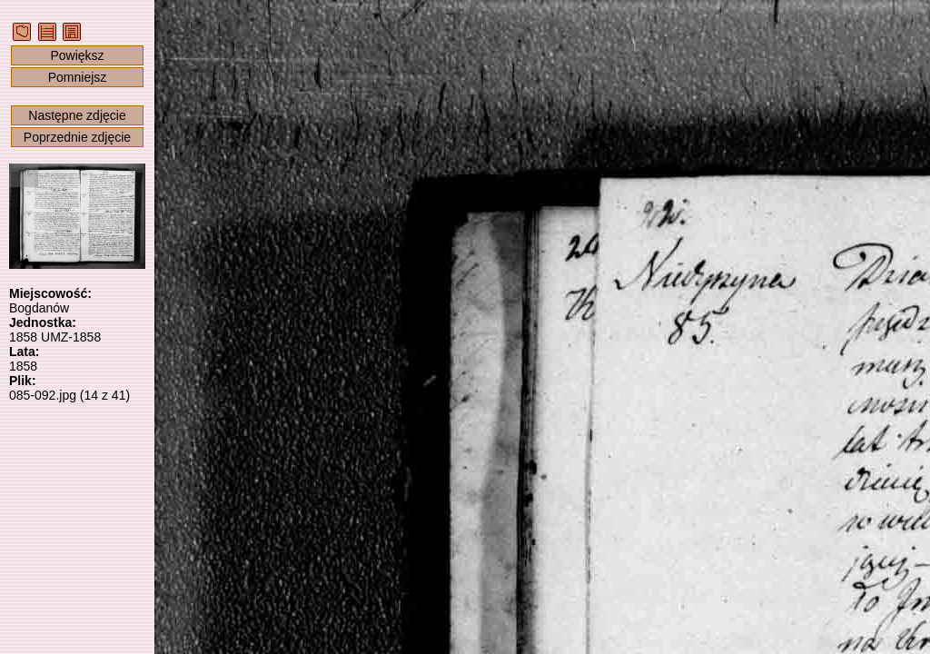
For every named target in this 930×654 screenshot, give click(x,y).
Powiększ (77, 55)
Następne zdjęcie (76, 115)
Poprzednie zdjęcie (77, 137)
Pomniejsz (77, 77)
